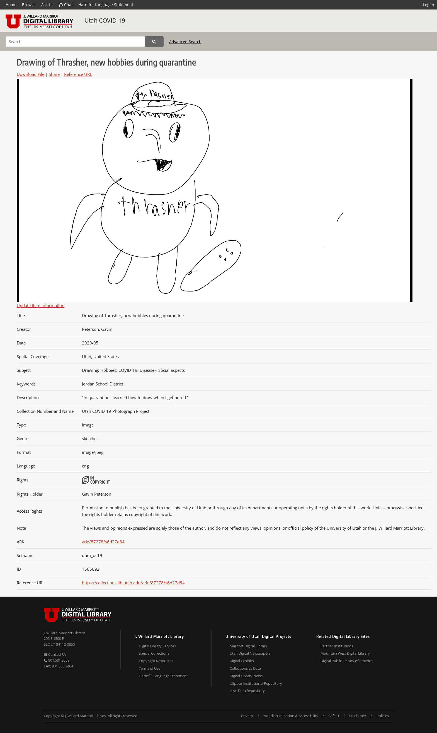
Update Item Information (40, 305)
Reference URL (78, 74)
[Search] (75, 41)
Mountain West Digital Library (345, 653)
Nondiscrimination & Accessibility (290, 715)
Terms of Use (149, 668)
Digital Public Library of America (347, 660)
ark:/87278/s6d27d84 (103, 541)
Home (11, 4)
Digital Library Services (157, 645)
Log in (428, 4)
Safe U (334, 715)
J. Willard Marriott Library (64, 632)
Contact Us (55, 654)
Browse (29, 4)
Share (54, 74)
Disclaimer (357, 715)
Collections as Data (245, 668)
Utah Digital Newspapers (250, 653)
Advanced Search (185, 41)
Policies (383, 715)
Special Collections (154, 653)
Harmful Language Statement (105, 4)
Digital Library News (246, 675)
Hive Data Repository (247, 690)
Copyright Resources (156, 660)
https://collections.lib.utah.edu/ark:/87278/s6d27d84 (133, 582)
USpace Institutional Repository (256, 683)
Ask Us (47, 4)
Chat (66, 5)
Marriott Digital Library (248, 645)
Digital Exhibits (242, 660)
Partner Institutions (337, 645)
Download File (30, 74)
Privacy (247, 715)
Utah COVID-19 (104, 20)
